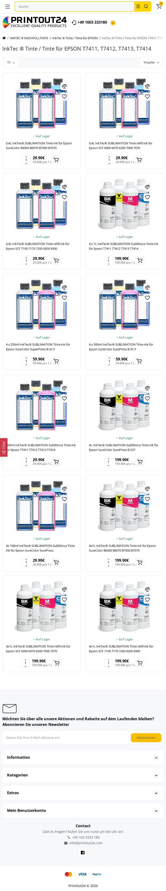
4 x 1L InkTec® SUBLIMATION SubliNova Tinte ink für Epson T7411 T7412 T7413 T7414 (123, 246)
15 (11, 62)
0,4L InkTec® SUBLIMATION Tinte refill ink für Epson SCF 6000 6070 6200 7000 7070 (120, 145)
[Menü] (7, 6)
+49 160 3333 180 (83, 837)
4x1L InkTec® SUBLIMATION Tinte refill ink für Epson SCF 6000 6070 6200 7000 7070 (38, 648)
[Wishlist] (64, 97)
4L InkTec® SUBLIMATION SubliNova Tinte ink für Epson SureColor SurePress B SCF (123, 447)
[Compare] (64, 86)
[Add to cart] (56, 160)
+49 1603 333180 (89, 22)
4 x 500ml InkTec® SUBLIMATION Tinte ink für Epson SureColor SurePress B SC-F (121, 346)
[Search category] (138, 6)
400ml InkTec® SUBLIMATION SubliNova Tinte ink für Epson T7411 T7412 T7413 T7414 (41, 447)
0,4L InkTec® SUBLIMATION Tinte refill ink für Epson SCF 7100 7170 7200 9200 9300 (37, 246)
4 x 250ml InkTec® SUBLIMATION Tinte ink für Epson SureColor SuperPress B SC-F (38, 346)
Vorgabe (151, 62)
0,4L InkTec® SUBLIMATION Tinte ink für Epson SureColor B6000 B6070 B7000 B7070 (39, 145)
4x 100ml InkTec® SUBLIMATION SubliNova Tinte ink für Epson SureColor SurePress (40, 548)
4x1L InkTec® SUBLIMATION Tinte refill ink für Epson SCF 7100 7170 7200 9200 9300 (121, 648)
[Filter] (4, 447)
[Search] (146, 6)
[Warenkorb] (159, 6)
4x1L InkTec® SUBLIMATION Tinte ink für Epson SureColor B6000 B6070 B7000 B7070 (122, 548)
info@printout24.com (83, 843)
